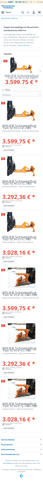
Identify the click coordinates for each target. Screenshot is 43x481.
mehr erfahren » (24, 45)
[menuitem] (6, 12)
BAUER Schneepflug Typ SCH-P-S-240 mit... (21, 405)
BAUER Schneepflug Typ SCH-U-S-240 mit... (19, 238)
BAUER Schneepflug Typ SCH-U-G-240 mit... (19, 182)
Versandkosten (8, 463)
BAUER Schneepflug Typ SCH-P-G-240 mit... (19, 349)
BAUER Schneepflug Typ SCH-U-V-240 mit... (22, 77)
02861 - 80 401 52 (16, 2)
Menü (6, 12)
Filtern (6, 90)
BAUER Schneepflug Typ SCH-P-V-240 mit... (21, 293)
